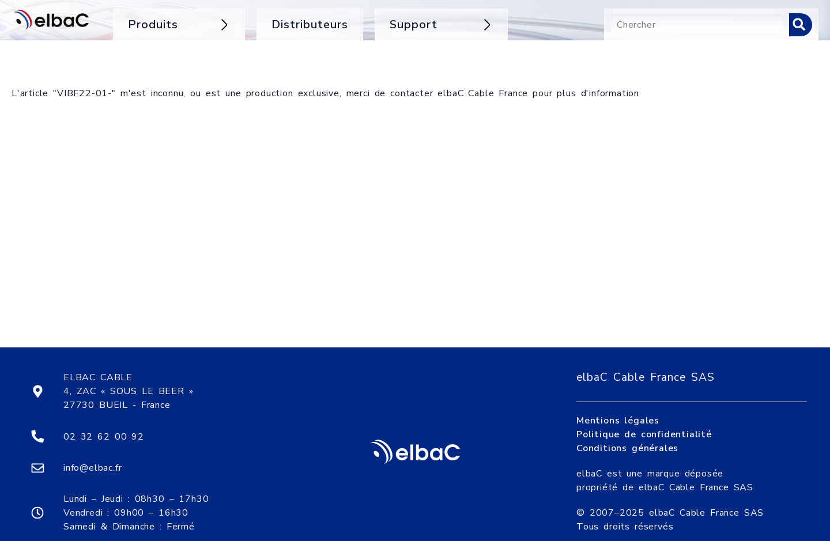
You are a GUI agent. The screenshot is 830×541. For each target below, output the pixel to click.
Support (441, 24)
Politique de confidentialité (644, 421)
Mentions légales (617, 407)
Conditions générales (627, 435)
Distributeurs (309, 24)
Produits (179, 24)
